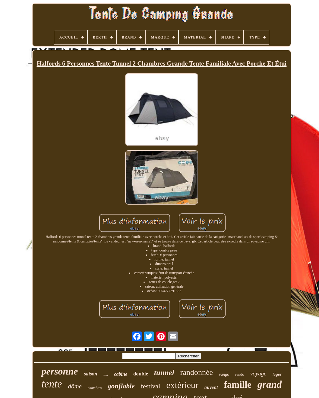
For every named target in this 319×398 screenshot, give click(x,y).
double (140, 374)
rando (239, 374)
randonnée (196, 372)
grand (269, 384)
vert (105, 375)
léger (277, 374)
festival (150, 386)
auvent (211, 387)
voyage (258, 373)
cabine (120, 374)
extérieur (182, 385)
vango (224, 374)
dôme (75, 386)
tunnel (164, 373)
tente (52, 384)
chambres (95, 388)
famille (237, 384)
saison (90, 374)
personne (59, 371)
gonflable (121, 386)
